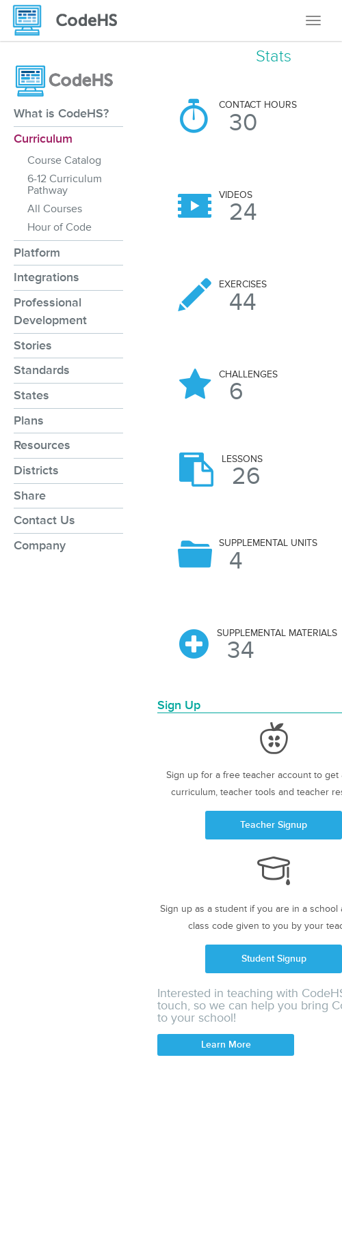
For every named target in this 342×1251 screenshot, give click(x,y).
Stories (33, 345)
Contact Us (44, 520)
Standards (42, 369)
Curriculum (43, 138)
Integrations (46, 277)
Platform (37, 252)
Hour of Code (59, 227)
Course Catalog (64, 160)
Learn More (226, 1044)
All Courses (54, 209)
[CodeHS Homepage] (70, 20)
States (31, 395)
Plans (29, 420)
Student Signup (273, 958)
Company (40, 545)
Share (30, 495)
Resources (42, 444)
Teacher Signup (273, 825)
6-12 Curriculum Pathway (64, 184)
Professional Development (50, 311)
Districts (36, 470)
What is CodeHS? (61, 113)
